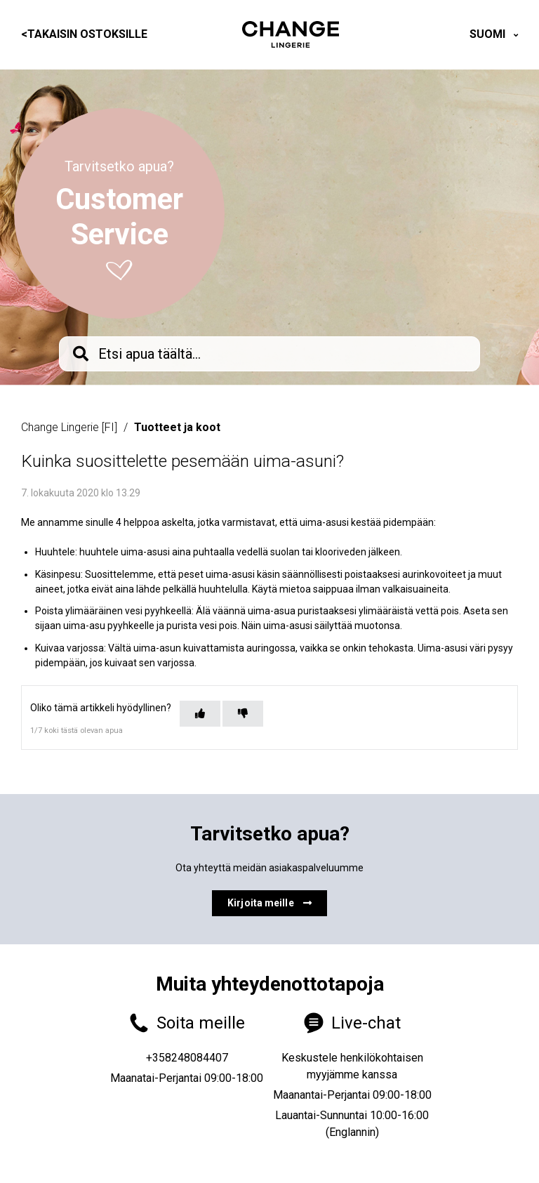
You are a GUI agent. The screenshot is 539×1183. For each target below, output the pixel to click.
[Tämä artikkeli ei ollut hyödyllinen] (242, 714)
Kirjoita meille (269, 902)
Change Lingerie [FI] (69, 427)
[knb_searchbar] (269, 353)
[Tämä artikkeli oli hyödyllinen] (200, 714)
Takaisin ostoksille (84, 34)
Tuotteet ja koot (177, 427)
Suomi (489, 34)
